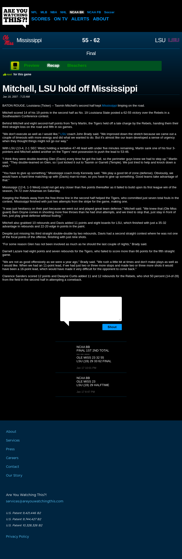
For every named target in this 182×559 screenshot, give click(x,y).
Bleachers (76, 65)
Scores (40, 18)
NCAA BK (77, 12)
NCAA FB (94, 12)
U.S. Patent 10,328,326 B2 (24, 525)
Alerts (80, 18)
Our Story (14, 475)
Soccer (109, 12)
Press (10, 449)
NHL (63, 12)
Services (13, 440)
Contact (12, 467)
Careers (12, 458)
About (101, 18)
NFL (34, 12)
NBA (53, 12)
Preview (31, 65)
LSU (160, 40)
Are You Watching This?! (15, 17)
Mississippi (29, 40)
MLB (44, 12)
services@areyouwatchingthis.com (34, 501)
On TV (61, 18)
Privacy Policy (17, 536)
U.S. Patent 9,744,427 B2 (23, 519)
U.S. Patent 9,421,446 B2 (23, 513)
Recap (53, 65)
